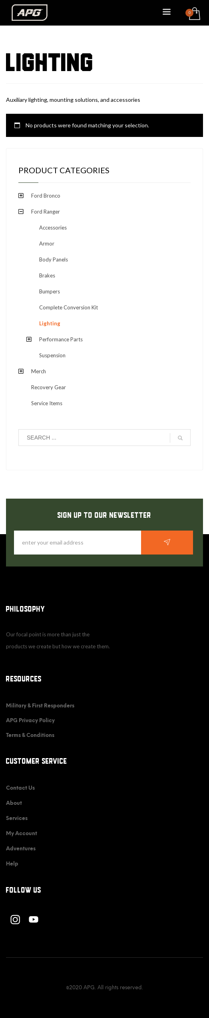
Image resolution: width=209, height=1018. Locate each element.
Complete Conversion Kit (68, 307)
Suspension (52, 355)
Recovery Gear (48, 387)
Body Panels (53, 259)
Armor (46, 243)
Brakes (47, 275)
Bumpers (49, 291)
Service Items (46, 403)
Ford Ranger (45, 211)
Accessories (53, 227)
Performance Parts (61, 339)
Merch (38, 371)
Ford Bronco (45, 195)
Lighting (49, 323)
